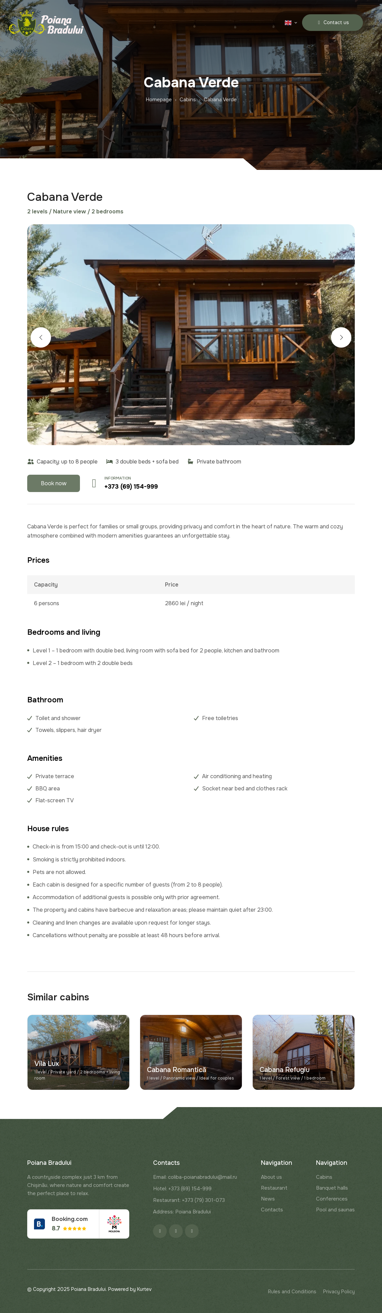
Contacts (272, 1209)
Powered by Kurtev (130, 1289)
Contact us (332, 22)
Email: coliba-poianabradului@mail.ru (195, 1177)
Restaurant (274, 1188)
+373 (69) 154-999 (131, 486)
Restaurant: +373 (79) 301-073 (189, 1200)
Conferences (332, 1198)
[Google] (192, 1231)
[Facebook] (160, 1231)
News (268, 1198)
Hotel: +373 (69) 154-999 (182, 1188)
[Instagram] (176, 1231)
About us (271, 1177)
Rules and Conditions (292, 1292)
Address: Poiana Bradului (182, 1211)
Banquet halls (332, 1188)
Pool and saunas (335, 1209)
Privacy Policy (339, 1292)
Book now (53, 483)
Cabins (324, 1177)
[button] (41, 337)
